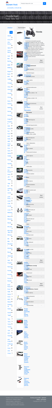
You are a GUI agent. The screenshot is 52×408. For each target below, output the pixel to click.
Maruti (9, 216)
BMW (9, 65)
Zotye (9, 353)
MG (8, 239)
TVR (9, 330)
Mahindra (10, 212)
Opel (9, 260)
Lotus (9, 210)
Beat (17, 19)
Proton (9, 278)
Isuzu (9, 174)
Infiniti (9, 167)
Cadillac (10, 79)
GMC (9, 141)
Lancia (9, 193)
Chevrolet (10, 89)
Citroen (9, 97)
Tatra (9, 321)
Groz (9, 148)
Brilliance (10, 67)
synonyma (43, 399)
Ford (9, 133)
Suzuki (9, 312)
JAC (9, 177)
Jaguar (9, 179)
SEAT (9, 299)
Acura (9, 39)
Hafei (9, 151)
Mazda (9, 223)
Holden (9, 156)
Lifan (9, 203)
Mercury (10, 235)
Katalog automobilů (35, 397)
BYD (9, 76)
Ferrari (9, 128)
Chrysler (10, 93)
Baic (9, 58)
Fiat (9, 131)
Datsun (9, 111)
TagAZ (9, 315)
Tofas (9, 324)
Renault (9, 281)
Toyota (9, 326)
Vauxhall (10, 335)
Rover (9, 289)
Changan (10, 83)
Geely (9, 139)
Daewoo (10, 103)
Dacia (9, 101)
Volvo (9, 348)
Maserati (10, 219)
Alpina (9, 48)
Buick (9, 74)
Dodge (9, 119)
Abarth (9, 36)
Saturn (9, 294)
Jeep (9, 183)
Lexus (9, 201)
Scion (9, 296)
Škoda (9, 302)
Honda (13, 19)
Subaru (9, 308)
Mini (9, 241)
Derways (10, 115)
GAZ (9, 136)
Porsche (10, 274)
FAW (9, 126)
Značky (8, 19)
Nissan (9, 252)
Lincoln (9, 206)
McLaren (10, 226)
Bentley (9, 61)
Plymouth (10, 266)
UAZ (9, 333)
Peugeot (10, 263)
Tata (9, 319)
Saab (9, 291)
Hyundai (10, 163)
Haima (9, 153)
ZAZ (9, 351)
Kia (8, 186)
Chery (9, 87)
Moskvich (10, 248)
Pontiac (10, 270)
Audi (9, 56)
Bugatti (9, 71)
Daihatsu (10, 107)
